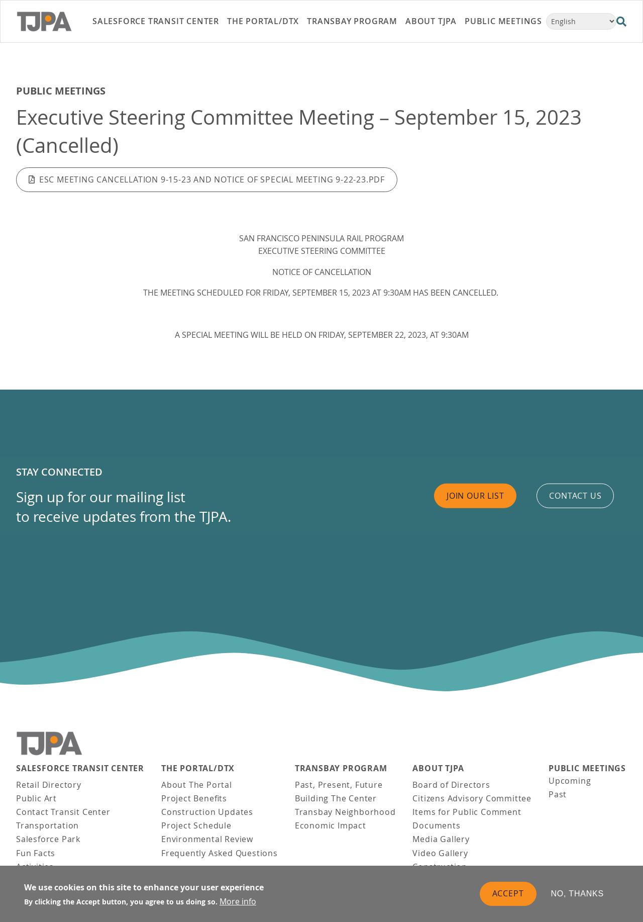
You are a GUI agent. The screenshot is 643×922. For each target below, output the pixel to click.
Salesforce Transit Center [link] (155, 21)
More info (238, 903)
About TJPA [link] (431, 21)
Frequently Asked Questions (219, 853)
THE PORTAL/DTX (198, 768)
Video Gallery (440, 853)
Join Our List (475, 495)
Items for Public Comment (466, 811)
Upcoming (570, 780)
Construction (439, 866)
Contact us (575, 495)
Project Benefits (194, 798)
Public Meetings (60, 91)
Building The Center (336, 798)
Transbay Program (341, 768)
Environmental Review (207, 839)
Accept (508, 895)
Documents (436, 825)
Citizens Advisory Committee (471, 798)
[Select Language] (581, 21)
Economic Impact (330, 825)
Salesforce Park (48, 839)
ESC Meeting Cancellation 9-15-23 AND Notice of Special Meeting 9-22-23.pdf (212, 179)
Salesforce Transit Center (80, 768)
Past (558, 794)
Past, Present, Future (339, 784)
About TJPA (438, 768)
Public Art (36, 798)
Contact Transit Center (63, 811)
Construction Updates (207, 811)
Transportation (47, 825)
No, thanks (577, 895)
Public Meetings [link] (503, 21)
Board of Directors (451, 784)
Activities (35, 866)
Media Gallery (440, 839)
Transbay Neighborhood (345, 811)
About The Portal (196, 784)
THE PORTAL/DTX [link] (263, 21)
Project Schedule (196, 825)
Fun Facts (35, 853)
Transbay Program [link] (352, 21)
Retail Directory (48, 784)
